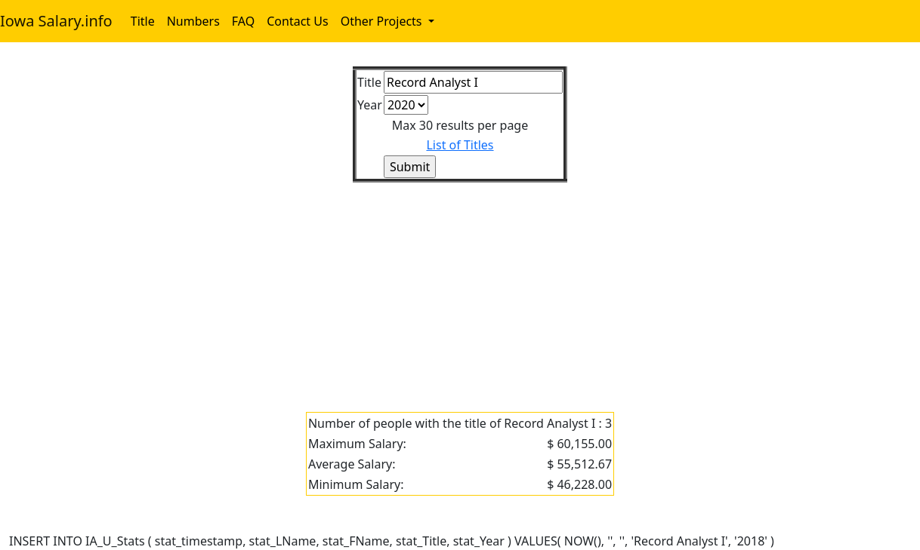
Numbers (193, 21)
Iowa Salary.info (56, 21)
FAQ (243, 21)
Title (143, 21)
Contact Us (297, 21)
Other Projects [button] (383, 21)
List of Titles (459, 145)
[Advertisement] (460, 288)
